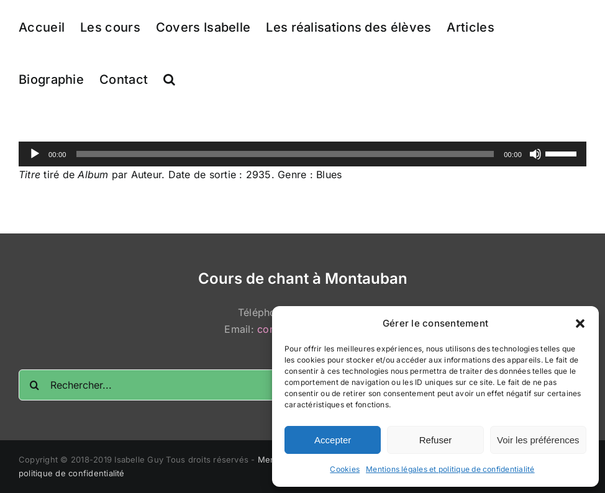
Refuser (435, 440)
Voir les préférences (538, 440)
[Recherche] (34, 384)
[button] (580, 323)
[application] (302, 154)
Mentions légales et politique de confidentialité (450, 469)
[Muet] (535, 154)
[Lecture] (35, 154)
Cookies (345, 469)
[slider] (285, 154)
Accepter (332, 440)
